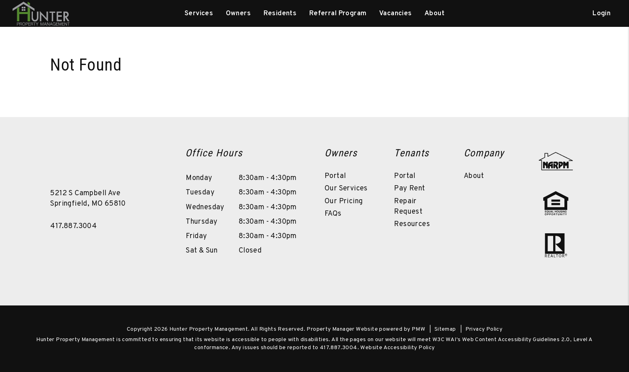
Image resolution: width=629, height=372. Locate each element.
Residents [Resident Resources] (280, 13)
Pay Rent (409, 188)
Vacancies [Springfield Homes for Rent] (395, 13)
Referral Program (338, 13)
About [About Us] (434, 13)
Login (601, 13)
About (474, 176)
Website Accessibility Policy (397, 347)
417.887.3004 (73, 226)
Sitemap (445, 329)
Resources (412, 224)
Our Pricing (344, 201)
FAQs (333, 213)
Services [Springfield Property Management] (199, 13)
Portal (335, 176)
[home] (41, 14)
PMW (418, 329)
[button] (152, 158)
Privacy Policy (484, 329)
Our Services (346, 188)
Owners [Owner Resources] (238, 13)
